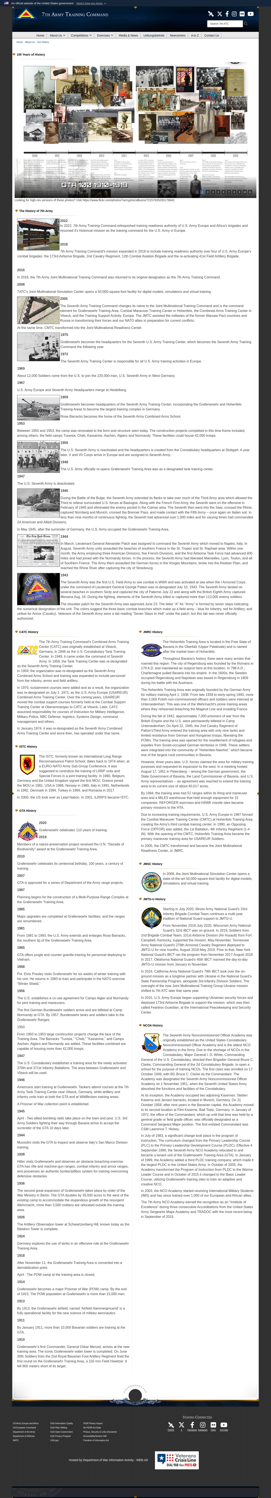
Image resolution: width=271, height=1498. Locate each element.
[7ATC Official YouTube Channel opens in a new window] (250, 13)
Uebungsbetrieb (154, 35)
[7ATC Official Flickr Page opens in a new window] (242, 13)
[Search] (225, 23)
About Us (57, 35)
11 (250, 192)
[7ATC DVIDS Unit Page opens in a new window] (211, 13)
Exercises (105, 35)
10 (244, 192)
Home (40, 35)
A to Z (195, 35)
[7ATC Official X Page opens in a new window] (220, 13)
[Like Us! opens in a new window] (227, 13)
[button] (91, 3)
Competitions (81, 35)
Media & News (128, 35)
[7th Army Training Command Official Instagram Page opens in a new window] (203, 1426)
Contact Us (211, 35)
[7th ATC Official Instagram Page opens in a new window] (234, 13)
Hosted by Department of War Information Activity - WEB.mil (108, 1460)
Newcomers (177, 35)
